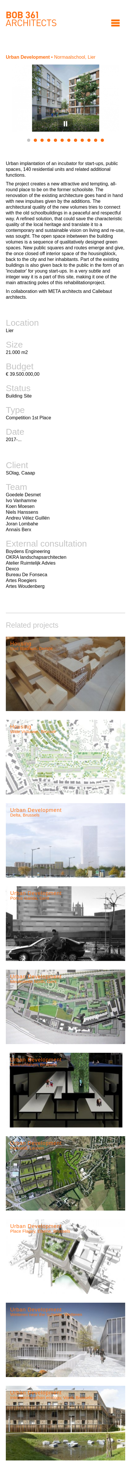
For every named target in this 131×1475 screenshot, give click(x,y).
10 (89, 140)
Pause (65, 124)
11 (95, 140)
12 (102, 140)
